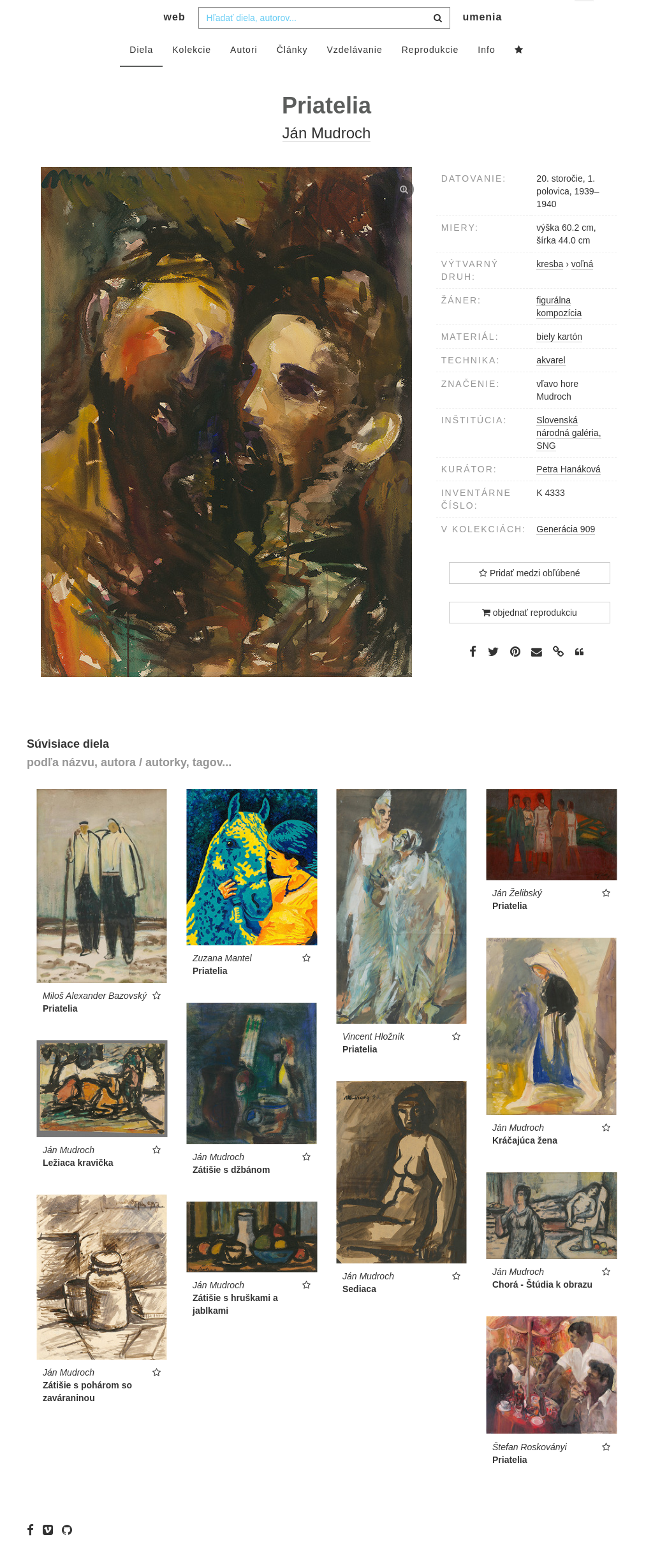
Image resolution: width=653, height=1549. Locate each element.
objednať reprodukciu (529, 637)
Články (292, 74)
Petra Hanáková (568, 494)
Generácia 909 (565, 554)
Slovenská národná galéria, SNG (568, 458)
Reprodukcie (430, 74)
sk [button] (585, 19)
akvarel (550, 385)
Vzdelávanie (354, 74)
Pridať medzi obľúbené (529, 598)
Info (486, 74)
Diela (141, 74)
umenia (482, 41)
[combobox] (324, 43)
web (175, 41)
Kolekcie (191, 74)
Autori (244, 74)
